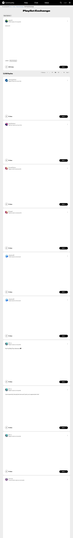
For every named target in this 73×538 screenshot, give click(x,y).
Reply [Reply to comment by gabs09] (63, 67)
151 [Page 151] (64, 72)
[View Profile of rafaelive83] (11, 255)
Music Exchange (19, 6)
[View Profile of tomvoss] (10, 478)
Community (8, 2)
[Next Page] (67, 72)
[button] (67, 21)
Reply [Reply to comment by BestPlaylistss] (63, 160)
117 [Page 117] (52, 72)
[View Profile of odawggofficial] (12, 79)
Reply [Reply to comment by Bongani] (63, 248)
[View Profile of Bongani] (10, 211)
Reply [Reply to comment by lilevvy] (63, 382)
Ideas (47, 2)
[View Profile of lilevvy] (10, 343)
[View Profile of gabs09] (10, 20)
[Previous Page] (43, 72)
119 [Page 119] (58, 72)
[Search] (61, 3)
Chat (36, 2)
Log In (65, 2)
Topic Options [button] (7, 15)
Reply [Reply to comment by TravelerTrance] (63, 204)
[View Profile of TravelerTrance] (12, 167)
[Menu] (70, 3)
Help (26, 2)
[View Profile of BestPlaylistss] (11, 123)
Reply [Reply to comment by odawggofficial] (63, 116)
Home (10, 6)
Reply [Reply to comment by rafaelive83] (63, 292)
